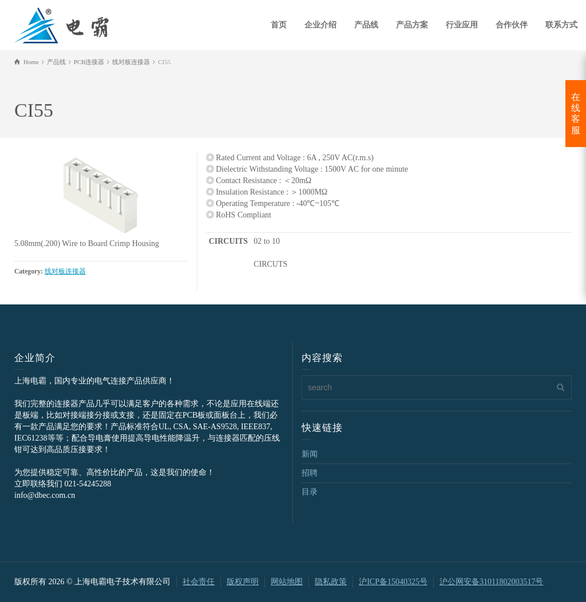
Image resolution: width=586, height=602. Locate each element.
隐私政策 (331, 581)
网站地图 (287, 581)
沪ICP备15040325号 (393, 581)
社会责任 (199, 581)
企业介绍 (320, 25)
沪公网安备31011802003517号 (491, 581)
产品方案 (412, 25)
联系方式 (561, 25)
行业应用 (462, 25)
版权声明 (243, 581)
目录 (310, 492)
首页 (279, 25)
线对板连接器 (65, 271)
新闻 (310, 454)
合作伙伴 (512, 25)
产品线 (366, 25)
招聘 (310, 473)
